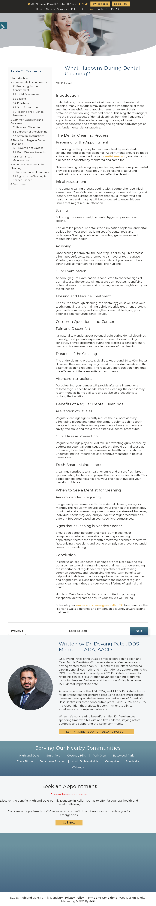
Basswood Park (123, 755)
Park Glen (99, 755)
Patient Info (77, 9)
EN (112, 9)
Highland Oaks (29, 755)
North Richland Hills (85, 761)
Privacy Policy (74, 897)
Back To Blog (78, 631)
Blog (91, 9)
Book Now (121, 4)
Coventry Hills (76, 755)
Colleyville (112, 761)
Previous (17, 630)
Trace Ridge (25, 761)
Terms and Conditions (101, 897)
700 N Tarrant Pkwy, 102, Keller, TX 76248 (54, 4)
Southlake (133, 761)
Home (39, 9)
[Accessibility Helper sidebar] (3, 25)
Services (62, 9)
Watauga (78, 767)
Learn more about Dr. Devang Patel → (96, 731)
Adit (92, 901)
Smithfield (53, 755)
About (49, 9)
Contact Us (103, 9)
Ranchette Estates (52, 761)
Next (139, 631)
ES (117, 9)
